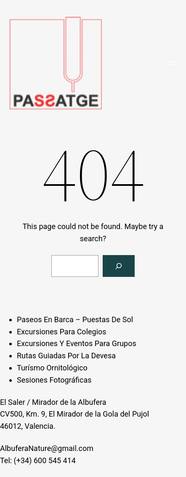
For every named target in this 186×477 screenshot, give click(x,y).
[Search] (119, 266)
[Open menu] (172, 63)
